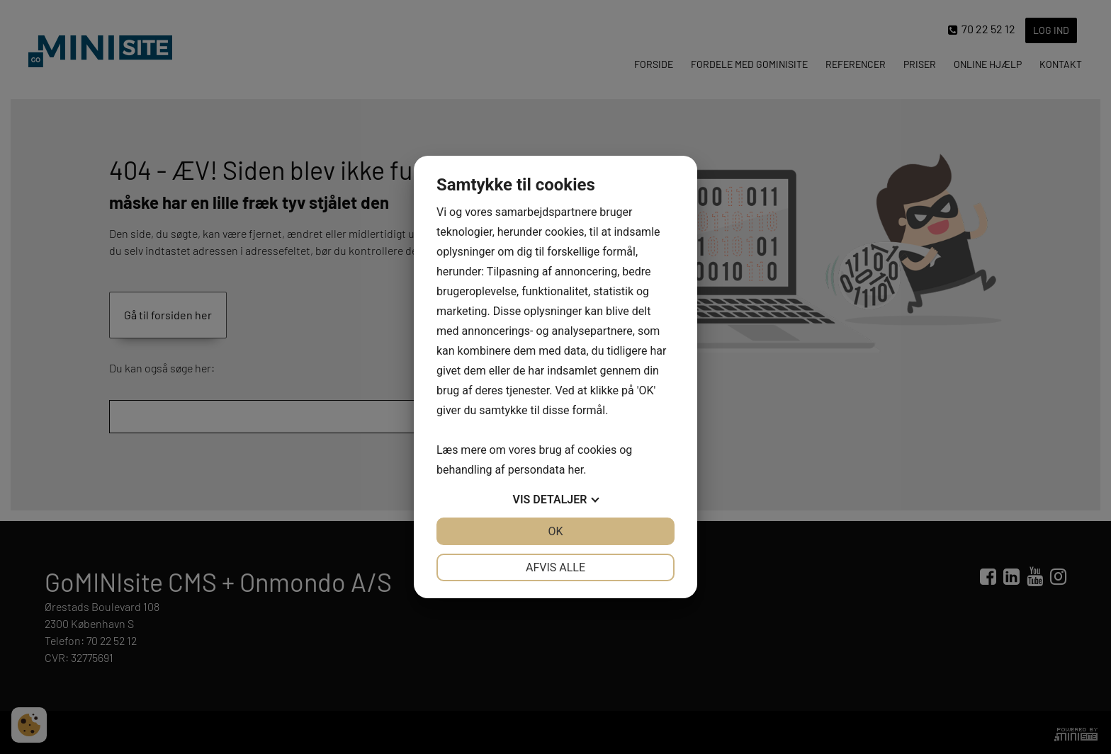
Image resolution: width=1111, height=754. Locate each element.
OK (555, 531)
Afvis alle (555, 567)
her (575, 469)
